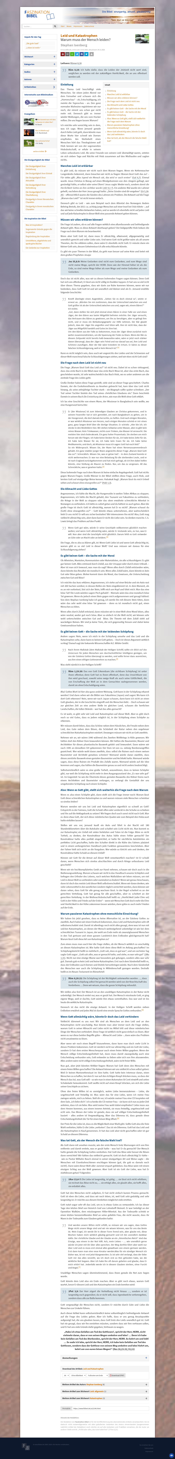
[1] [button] (118, 347)
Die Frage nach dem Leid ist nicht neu (123, 101)
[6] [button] (118, 1118)
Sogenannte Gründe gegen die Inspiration (39, 230)
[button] (171, 1455)
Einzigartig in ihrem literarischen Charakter (40, 201)
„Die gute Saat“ (32, 43)
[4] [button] (117, 659)
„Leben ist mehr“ (33, 47)
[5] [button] (142, 1010)
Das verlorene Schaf (36, 143)
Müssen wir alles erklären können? (122, 98)
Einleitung (111, 90)
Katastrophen (96, 1398)
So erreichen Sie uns (146, 1445)
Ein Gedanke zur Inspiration (38, 247)
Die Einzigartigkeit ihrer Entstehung (36, 167)
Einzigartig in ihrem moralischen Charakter (40, 208)
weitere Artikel (40, 151)
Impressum (78, 26)
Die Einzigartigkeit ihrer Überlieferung (36, 193)
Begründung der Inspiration (38, 236)
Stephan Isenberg (94, 1384)
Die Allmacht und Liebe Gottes (120, 105)
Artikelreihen (30, 87)
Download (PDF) (117, 1375)
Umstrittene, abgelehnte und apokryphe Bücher (38, 242)
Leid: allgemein (97, 1391)
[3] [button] (107, 537)
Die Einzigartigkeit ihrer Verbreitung (36, 186)
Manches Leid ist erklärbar (118, 94)
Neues (69, 26)
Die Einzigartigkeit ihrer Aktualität (36, 179)
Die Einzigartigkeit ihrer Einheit (39, 173)
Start (63, 26)
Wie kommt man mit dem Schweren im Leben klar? (40, 122)
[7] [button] (79, 1267)
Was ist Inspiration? (34, 225)
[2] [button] (103, 466)
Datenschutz (89, 26)
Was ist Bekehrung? (36, 132)
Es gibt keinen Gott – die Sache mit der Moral (126, 108)
